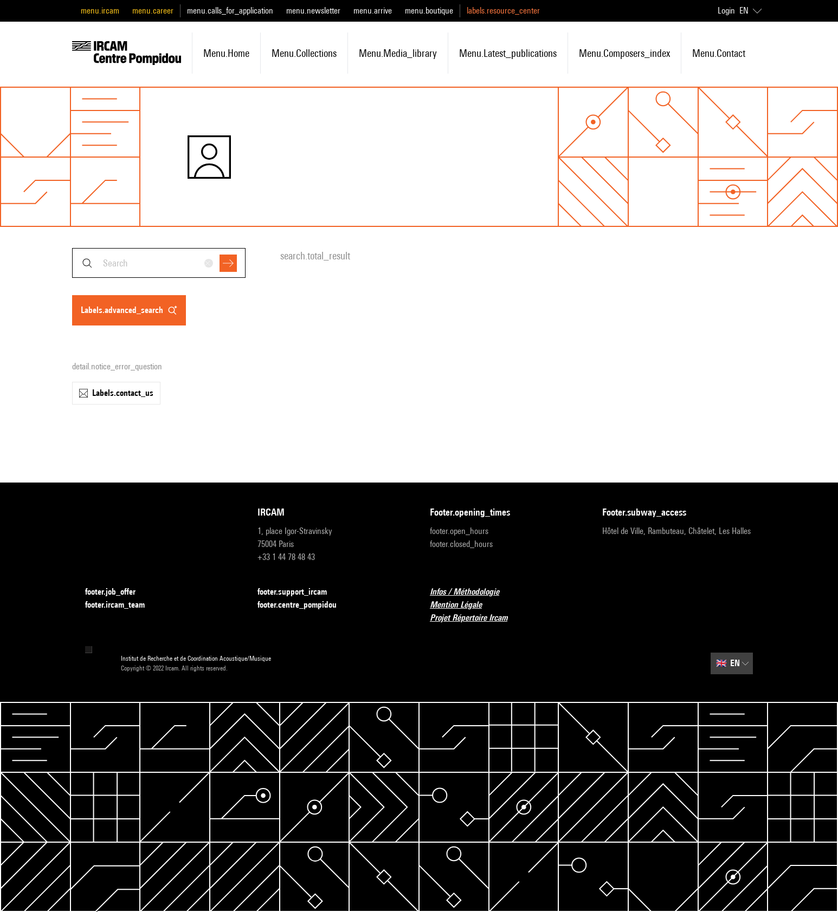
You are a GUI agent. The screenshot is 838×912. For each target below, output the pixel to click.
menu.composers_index (624, 53)
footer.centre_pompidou (303, 605)
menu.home (226, 53)
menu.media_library (398, 53)
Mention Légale (462, 605)
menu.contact (718, 53)
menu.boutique (429, 10)
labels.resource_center (503, 10)
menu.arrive (372, 10)
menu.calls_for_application (230, 10)
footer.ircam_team (121, 605)
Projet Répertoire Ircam (475, 618)
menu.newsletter (313, 10)
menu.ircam (100, 10)
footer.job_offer (117, 592)
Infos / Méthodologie (471, 592)
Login (726, 10)
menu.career (152, 10)
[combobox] (159, 263)
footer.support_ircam (298, 592)
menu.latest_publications (508, 53)
